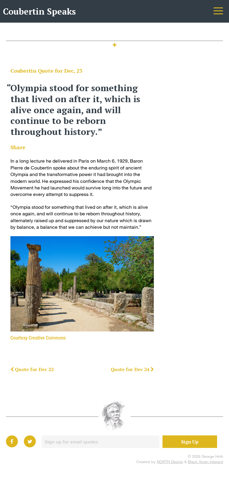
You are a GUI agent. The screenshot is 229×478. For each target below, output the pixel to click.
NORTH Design (170, 461)
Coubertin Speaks (39, 11)
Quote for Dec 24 (132, 369)
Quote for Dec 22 (32, 369)
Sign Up (190, 441)
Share (17, 147)
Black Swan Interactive (208, 461)
